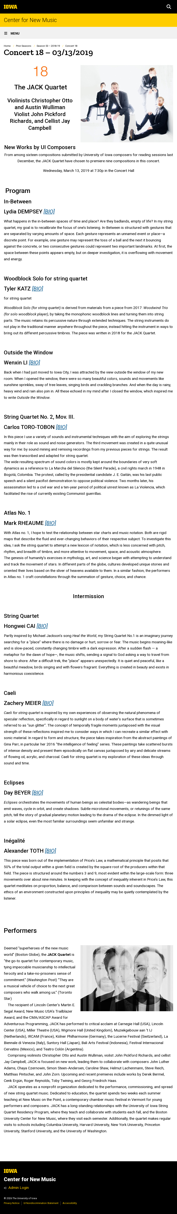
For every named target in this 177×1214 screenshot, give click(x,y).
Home (7, 45)
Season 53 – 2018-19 (48, 45)
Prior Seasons (23, 45)
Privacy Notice (11, 1203)
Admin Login (18, 1187)
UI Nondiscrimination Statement (41, 1203)
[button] (169, 7)
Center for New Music (30, 20)
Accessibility (70, 1203)
